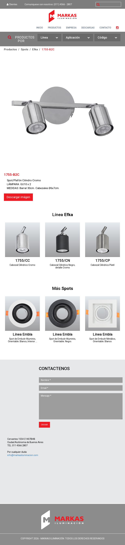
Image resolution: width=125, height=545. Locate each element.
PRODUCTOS (54, 27)
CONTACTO (105, 27)
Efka (35, 49)
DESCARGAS (88, 27)
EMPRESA (71, 27)
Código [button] (107, 37)
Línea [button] (49, 37)
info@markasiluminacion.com (22, 455)
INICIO (39, 27)
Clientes (12, 4)
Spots (24, 49)
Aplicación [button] (78, 37)
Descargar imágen (18, 197)
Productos (10, 49)
